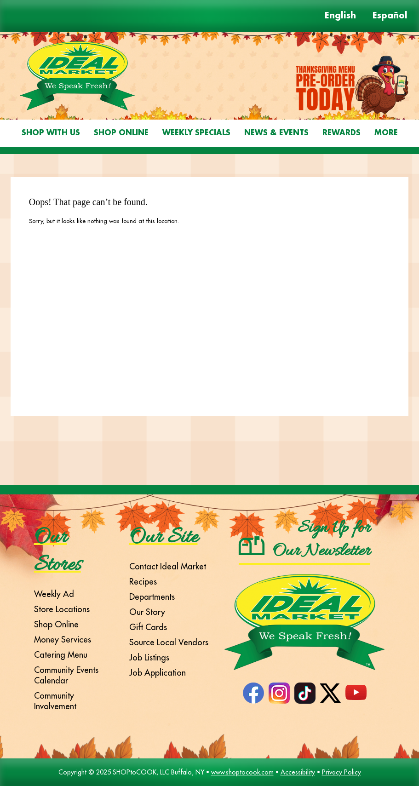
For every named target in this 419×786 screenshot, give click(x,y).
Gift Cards (148, 627)
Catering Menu (60, 654)
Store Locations (62, 609)
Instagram (279, 693)
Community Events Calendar (66, 675)
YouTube (356, 693)
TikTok (305, 693)
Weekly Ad (54, 594)
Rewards (341, 133)
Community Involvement (55, 700)
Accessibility (298, 772)
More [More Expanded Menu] (386, 133)
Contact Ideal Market (167, 566)
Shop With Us (51, 133)
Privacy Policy (341, 772)
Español (390, 16)
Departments (152, 596)
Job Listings (149, 657)
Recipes (143, 581)
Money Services (62, 639)
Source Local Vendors (168, 642)
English (340, 16)
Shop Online (121, 133)
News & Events (276, 133)
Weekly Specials (196, 133)
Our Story (147, 612)
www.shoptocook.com (242, 772)
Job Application (157, 672)
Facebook (253, 693)
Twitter (330, 693)
